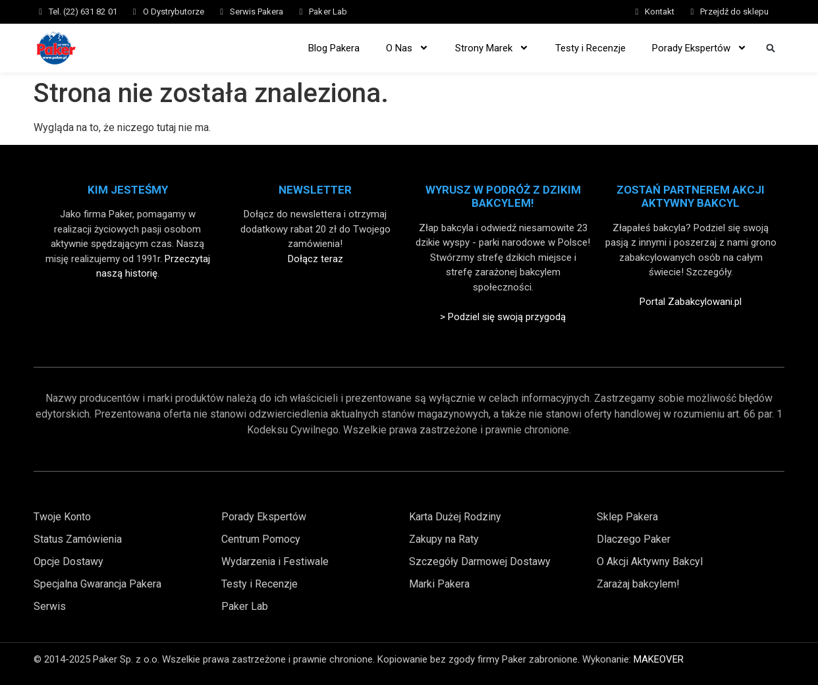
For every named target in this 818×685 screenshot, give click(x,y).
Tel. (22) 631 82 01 (83, 11)
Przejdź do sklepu (734, 11)
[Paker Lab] (300, 11)
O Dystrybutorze (173, 11)
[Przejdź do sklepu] (692, 11)
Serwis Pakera (256, 11)
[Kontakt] (636, 11)
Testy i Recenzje (590, 48)
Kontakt (659, 11)
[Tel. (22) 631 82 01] (40, 11)
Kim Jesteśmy (128, 189)
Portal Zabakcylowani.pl (691, 302)
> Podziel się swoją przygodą (503, 317)
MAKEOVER (659, 659)
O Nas (407, 47)
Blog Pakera (334, 48)
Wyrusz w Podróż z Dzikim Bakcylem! (503, 196)
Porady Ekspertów (699, 47)
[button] (771, 48)
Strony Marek (492, 47)
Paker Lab (327, 11)
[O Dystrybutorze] (134, 11)
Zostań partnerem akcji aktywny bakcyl (690, 196)
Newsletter (315, 189)
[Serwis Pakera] (221, 11)
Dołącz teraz (315, 259)
